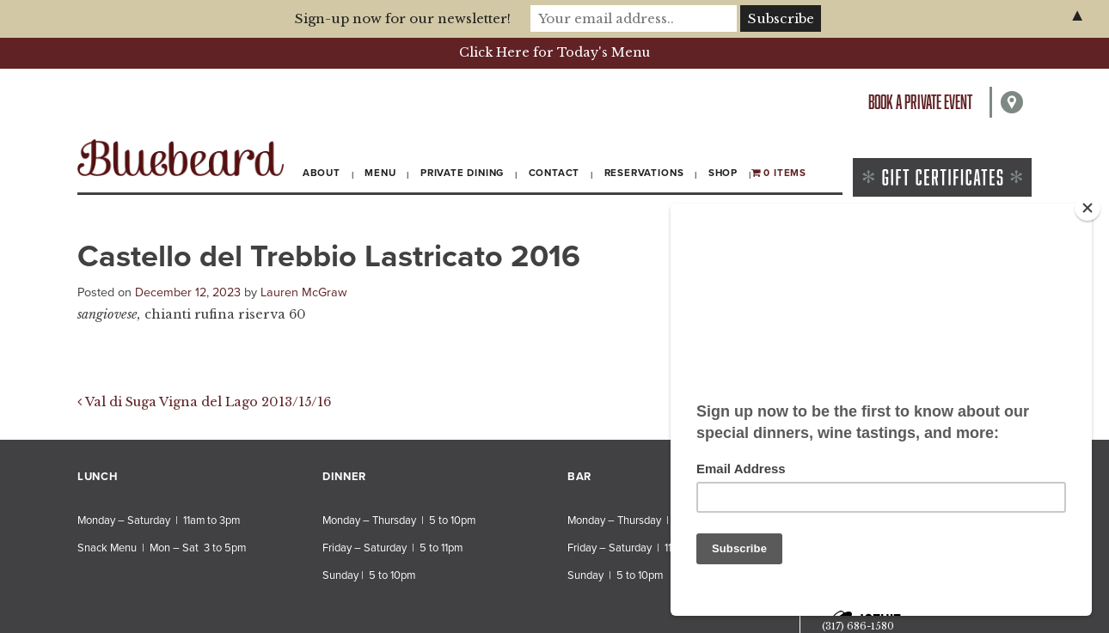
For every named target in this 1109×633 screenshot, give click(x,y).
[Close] (1087, 208)
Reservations (644, 173)
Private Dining (462, 173)
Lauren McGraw (303, 292)
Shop (723, 173)
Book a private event (920, 102)
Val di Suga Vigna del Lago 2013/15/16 (204, 402)
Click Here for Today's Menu (554, 52)
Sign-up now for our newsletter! (403, 18)
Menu (380, 173)
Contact (554, 173)
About (321, 173)
